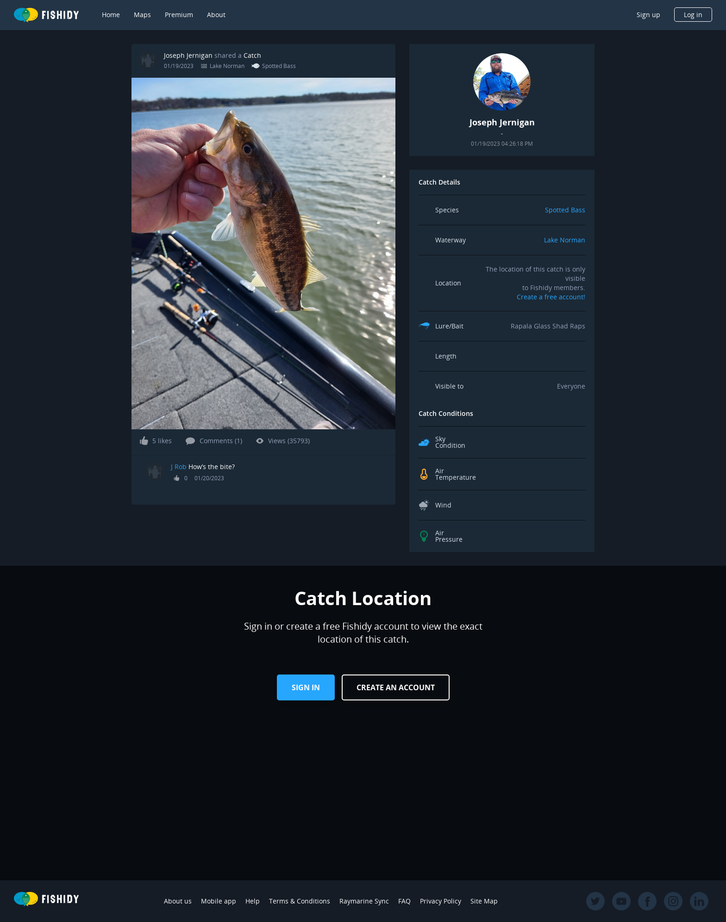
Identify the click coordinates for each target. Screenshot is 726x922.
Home (111, 14)
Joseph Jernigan (188, 55)
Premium (179, 14)
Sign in (306, 687)
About (216, 14)
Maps (142, 14)
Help (252, 901)
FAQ (404, 901)
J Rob (179, 466)
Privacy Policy (440, 901)
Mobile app (218, 901)
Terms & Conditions (299, 901)
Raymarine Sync (364, 901)
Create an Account (396, 687)
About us (178, 901)
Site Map (484, 901)
